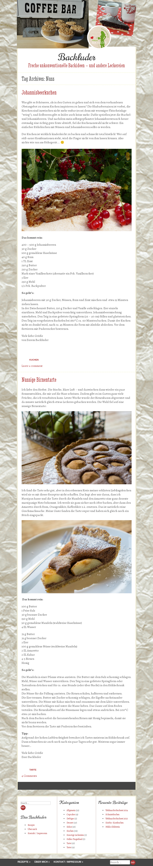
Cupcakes (71, 814)
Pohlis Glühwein (112, 826)
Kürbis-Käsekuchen (114, 822)
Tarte (33, 770)
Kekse (69, 826)
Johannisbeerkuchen (39, 92)
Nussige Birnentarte (39, 379)
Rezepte (31, 825)
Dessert (70, 822)
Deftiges (70, 818)
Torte (69, 847)
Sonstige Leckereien (75, 835)
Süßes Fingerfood (74, 839)
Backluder (76, 57)
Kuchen (34, 360)
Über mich (32, 829)
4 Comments (29, 776)
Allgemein (71, 810)
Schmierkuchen (112, 814)
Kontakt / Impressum (37, 833)
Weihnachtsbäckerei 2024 (116, 810)
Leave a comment (32, 366)
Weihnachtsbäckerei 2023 (116, 818)
